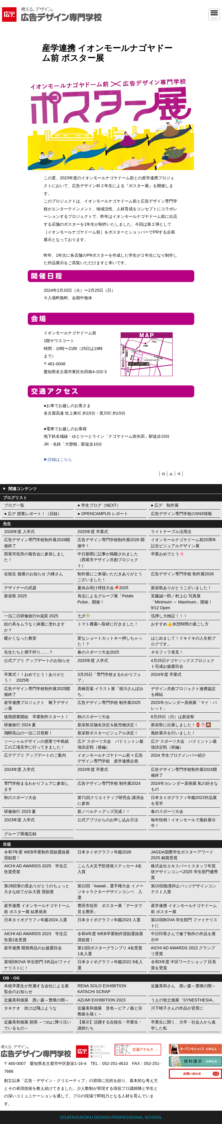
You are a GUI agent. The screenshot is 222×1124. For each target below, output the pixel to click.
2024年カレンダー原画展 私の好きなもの (184, 786)
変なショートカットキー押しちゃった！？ (109, 641)
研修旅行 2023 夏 (20, 811)
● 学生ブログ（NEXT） (99, 505)
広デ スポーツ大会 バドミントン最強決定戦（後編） (110, 744)
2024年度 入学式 (19, 769)
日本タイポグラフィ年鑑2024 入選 (35, 919)
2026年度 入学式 (19, 531)
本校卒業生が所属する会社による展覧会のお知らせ (36, 989)
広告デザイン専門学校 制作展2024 (108, 783)
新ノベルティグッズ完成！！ (103, 811)
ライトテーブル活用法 (171, 531)
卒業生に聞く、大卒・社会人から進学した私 (183, 1025)
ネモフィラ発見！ (167, 652)
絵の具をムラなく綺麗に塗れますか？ (34, 627)
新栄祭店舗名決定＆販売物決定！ (107, 724)
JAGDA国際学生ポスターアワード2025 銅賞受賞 (182, 855)
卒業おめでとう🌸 (167, 554)
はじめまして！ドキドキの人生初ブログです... (183, 641)
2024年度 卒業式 (166, 674)
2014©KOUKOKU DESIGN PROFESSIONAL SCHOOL (111, 1117)
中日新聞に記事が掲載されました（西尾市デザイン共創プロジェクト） (107, 560)
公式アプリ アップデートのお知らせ (37, 660)
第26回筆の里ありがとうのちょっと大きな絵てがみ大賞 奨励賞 (36, 889)
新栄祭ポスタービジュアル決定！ (107, 733)
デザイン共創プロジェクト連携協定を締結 (183, 691)
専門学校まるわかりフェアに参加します (36, 786)
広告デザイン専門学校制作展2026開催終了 (37, 542)
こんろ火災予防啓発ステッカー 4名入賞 (109, 869)
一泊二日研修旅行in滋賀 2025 (31, 616)
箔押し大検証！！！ (169, 616)
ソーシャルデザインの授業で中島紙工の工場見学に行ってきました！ (36, 744)
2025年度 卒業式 (92, 531)
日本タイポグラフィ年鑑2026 (104, 852)
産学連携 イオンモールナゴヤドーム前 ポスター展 (184, 908)
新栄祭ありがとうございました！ (181, 587)
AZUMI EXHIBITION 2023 (101, 1000)
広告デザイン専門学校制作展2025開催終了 (37, 691)
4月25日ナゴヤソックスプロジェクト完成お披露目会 (182, 663)
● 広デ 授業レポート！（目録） (33, 513)
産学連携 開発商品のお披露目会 (33, 948)
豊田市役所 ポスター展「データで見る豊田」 (109, 908)
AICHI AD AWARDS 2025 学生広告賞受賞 (35, 869)
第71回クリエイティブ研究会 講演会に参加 (110, 800)
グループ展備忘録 (20, 833)
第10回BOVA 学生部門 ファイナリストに (184, 922)
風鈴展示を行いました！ (173, 733)
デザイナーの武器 (20, 587)
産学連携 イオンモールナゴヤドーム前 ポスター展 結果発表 (37, 908)
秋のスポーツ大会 (93, 716)
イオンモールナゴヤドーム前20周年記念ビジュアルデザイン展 (183, 542)
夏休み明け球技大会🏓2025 (102, 587)
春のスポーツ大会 (167, 811)
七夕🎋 (84, 616)
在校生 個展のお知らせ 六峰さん (33, 574)
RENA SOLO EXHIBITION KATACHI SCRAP (101, 989)
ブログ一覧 (14, 505)
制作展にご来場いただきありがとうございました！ (109, 577)
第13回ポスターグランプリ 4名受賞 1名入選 (109, 951)
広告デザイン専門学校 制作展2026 (182, 574)
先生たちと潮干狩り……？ (28, 652)
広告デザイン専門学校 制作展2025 (108, 702)
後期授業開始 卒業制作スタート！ (36, 716)
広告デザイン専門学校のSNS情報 (181, 513)
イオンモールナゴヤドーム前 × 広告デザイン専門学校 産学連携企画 (110, 758)
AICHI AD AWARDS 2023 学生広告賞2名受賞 (35, 936)
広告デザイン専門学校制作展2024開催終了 (184, 772)
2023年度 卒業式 (92, 769)
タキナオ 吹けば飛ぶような (30, 1008)
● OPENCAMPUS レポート (102, 513)
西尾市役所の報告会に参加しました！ (34, 557)
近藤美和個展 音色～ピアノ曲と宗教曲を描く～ (109, 1011)
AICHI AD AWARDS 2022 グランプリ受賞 (183, 951)
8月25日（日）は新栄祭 (172, 716)
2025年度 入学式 (92, 660)
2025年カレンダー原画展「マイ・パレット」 (184, 705)
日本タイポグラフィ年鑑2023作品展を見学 (184, 800)
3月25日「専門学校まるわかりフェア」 (109, 677)
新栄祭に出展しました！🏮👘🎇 (181, 724)
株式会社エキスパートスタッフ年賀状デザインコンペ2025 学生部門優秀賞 (184, 872)
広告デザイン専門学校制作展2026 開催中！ (111, 542)
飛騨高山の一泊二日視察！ (28, 733)
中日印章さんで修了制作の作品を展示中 (183, 936)
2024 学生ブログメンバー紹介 (178, 755)
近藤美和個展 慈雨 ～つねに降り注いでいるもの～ (37, 1025)
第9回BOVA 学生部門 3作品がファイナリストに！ (37, 964)
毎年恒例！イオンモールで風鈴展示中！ (183, 823)
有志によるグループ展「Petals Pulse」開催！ (105, 599)
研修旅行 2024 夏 (20, 724)
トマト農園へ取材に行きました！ (107, 624)
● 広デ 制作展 (165, 505)
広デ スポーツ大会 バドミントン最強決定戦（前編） (184, 744)
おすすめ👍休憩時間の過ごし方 (180, 624)
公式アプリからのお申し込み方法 (107, 820)
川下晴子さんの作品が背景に (177, 1008)
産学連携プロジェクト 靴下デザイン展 (36, 705)
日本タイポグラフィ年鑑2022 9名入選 (110, 964)
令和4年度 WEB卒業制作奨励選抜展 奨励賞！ (110, 936)
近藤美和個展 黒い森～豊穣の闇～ (36, 1000)
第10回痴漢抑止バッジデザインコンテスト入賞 (183, 889)
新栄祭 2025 (15, 596)
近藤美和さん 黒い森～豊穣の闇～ (183, 986)
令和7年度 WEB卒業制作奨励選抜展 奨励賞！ (37, 855)
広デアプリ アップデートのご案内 (35, 755)
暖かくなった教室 (20, 638)
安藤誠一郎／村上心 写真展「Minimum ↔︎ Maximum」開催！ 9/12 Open (181, 602)
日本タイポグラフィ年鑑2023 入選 (108, 919)
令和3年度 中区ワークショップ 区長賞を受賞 (183, 964)
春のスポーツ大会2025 (98, 652)
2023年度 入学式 (19, 820)
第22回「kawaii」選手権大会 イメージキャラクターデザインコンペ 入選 (110, 892)
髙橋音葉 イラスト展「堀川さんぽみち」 (110, 691)
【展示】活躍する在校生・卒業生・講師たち (109, 1025)
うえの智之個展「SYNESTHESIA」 (184, 1000)
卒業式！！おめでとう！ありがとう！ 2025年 (34, 677)
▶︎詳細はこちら (58, 459)
